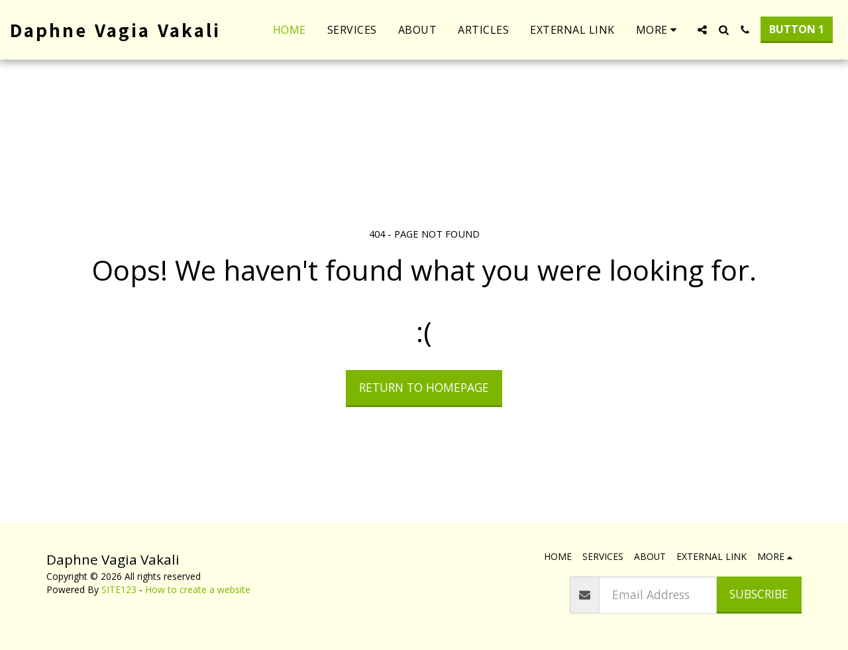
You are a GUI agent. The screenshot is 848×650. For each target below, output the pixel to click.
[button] (702, 29)
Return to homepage (424, 387)
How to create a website (197, 589)
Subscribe (758, 594)
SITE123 (118, 589)
